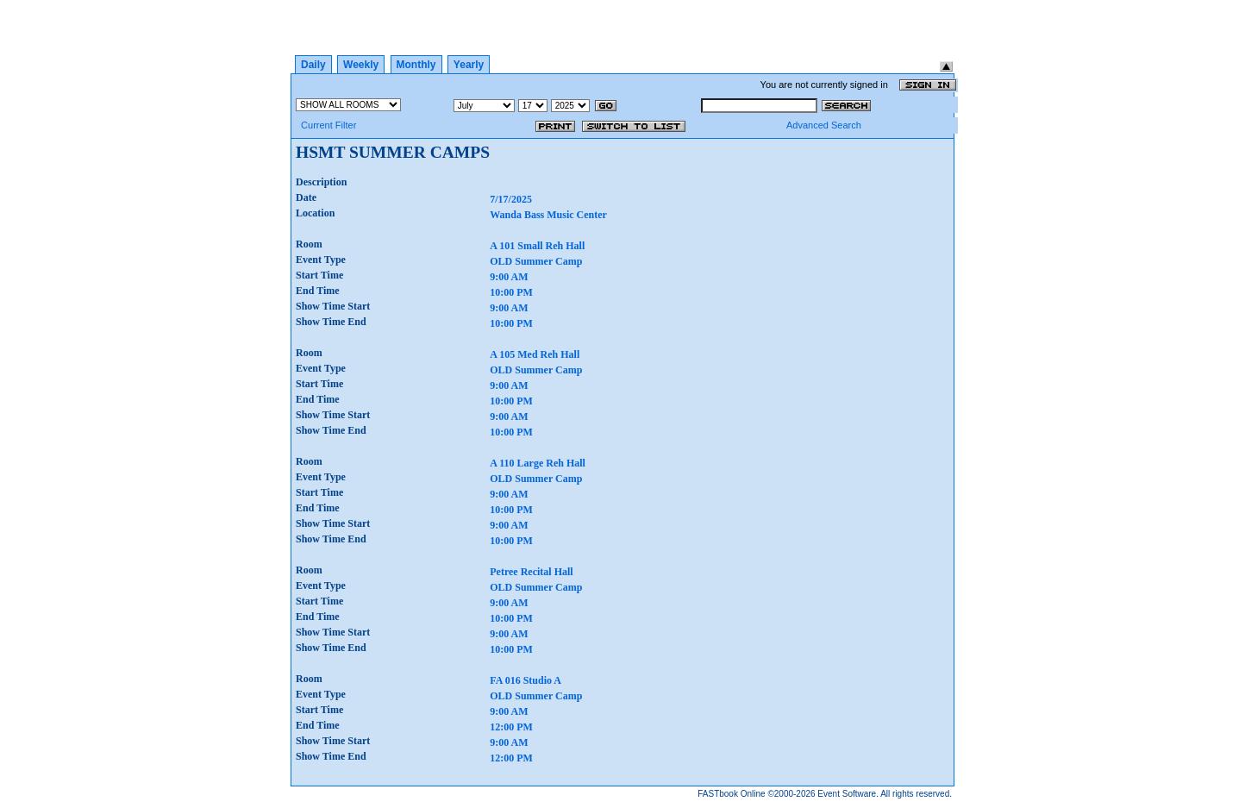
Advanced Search (823, 125)
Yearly (469, 65)
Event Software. (848, 794)
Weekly (361, 65)
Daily (313, 65)
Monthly (416, 65)
